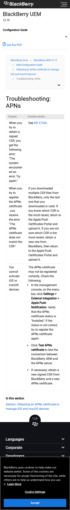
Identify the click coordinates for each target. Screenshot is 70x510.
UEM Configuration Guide (29, 64)
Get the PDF (12, 44)
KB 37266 (40, 123)
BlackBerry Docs (19, 60)
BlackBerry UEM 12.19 (45, 60)
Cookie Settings (35, 492)
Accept (35, 503)
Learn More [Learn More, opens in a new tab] (14, 484)
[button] (35, 440)
